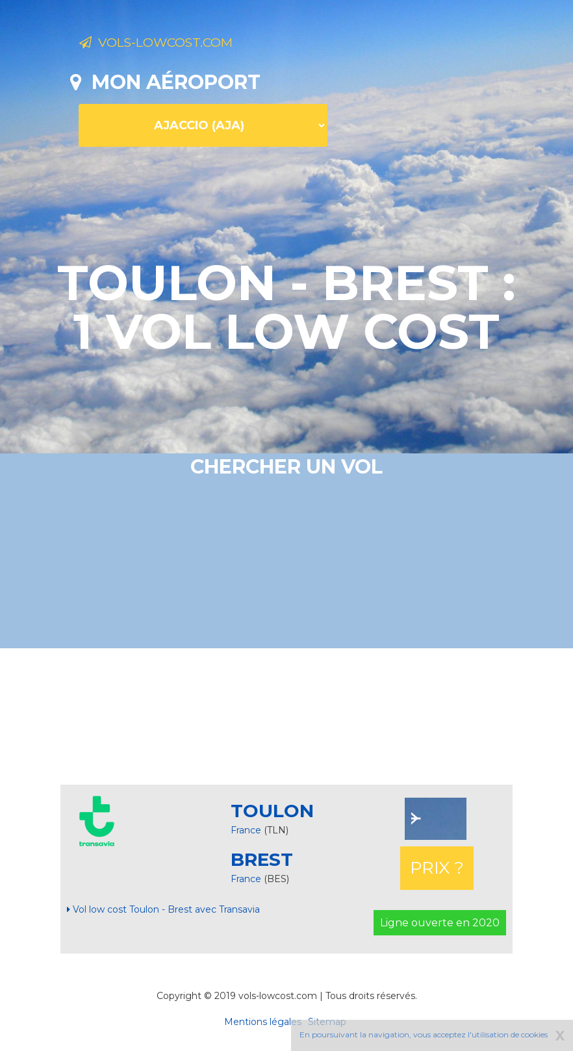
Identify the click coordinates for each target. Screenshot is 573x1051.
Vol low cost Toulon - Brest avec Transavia (163, 909)
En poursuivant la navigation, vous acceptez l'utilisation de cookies (423, 1034)
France (246, 830)
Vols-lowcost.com (182, 44)
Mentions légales (262, 1022)
